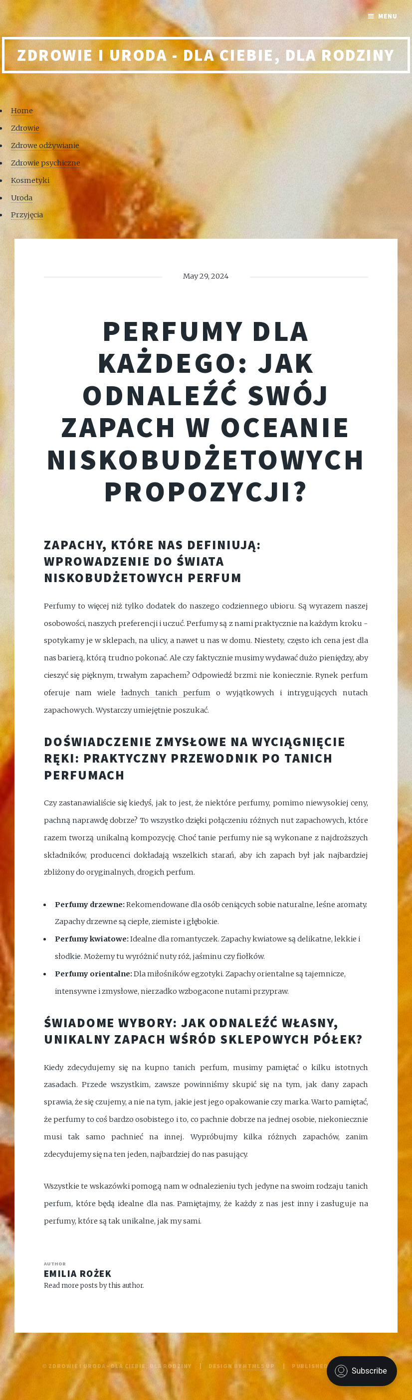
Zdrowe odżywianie (45, 145)
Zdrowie (25, 128)
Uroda (21, 197)
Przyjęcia (27, 214)
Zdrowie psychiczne (45, 162)
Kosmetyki (30, 180)
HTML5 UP (258, 1366)
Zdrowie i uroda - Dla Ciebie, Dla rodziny (206, 55)
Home (22, 110)
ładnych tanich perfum (165, 692)
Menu (388, 16)
